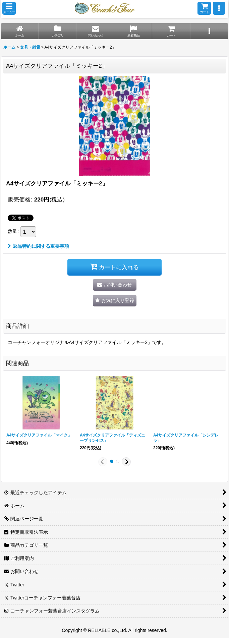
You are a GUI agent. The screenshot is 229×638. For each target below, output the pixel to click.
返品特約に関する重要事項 (38, 246)
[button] (9, 8)
